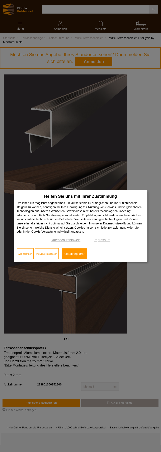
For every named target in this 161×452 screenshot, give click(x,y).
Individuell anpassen (46, 253)
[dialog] (80, 226)
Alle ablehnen (25, 253)
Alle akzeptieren (74, 253)
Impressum (102, 240)
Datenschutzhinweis (65, 240)
